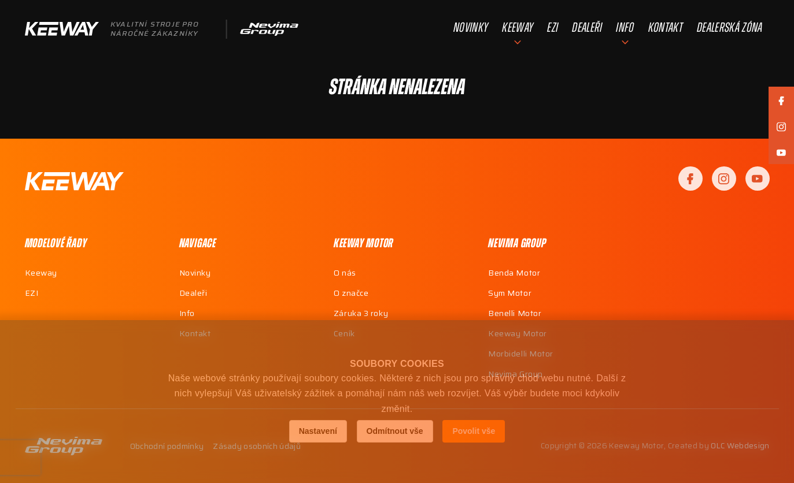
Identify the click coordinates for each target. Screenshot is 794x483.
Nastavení (318, 431)
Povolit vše (473, 431)
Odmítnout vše (395, 431)
